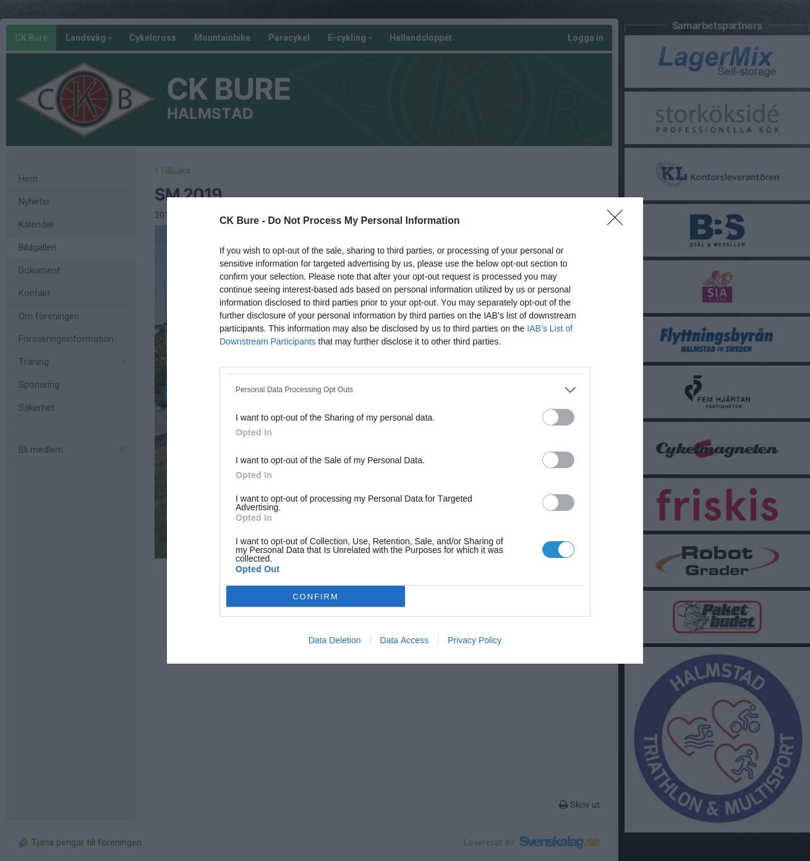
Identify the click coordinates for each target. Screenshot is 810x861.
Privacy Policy (474, 640)
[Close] (619, 221)
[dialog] (405, 430)
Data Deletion (335, 640)
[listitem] (405, 389)
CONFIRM (315, 596)
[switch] (558, 417)
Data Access (404, 640)
